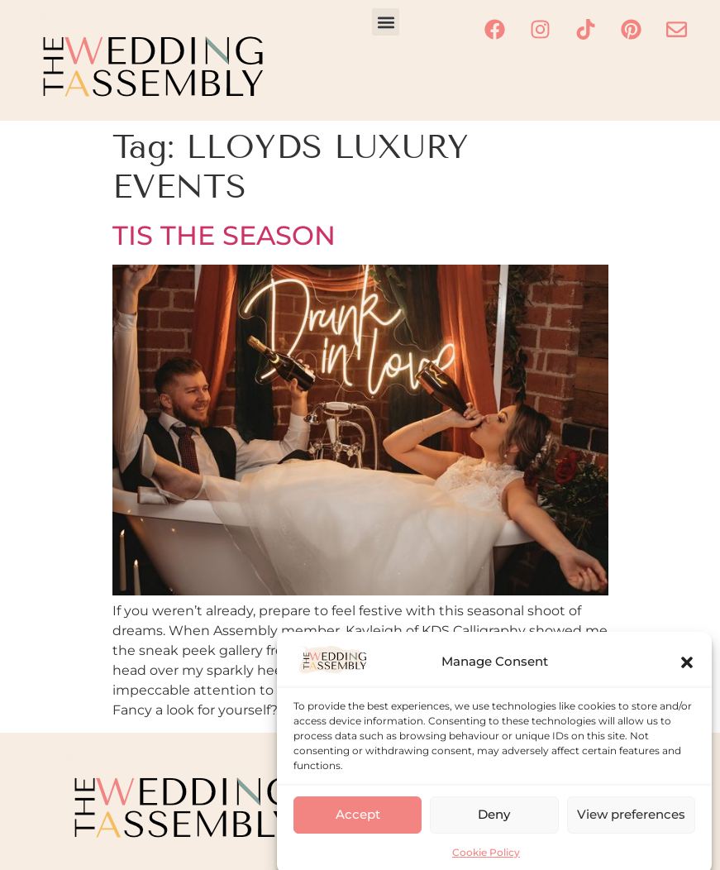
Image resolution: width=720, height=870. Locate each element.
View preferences (631, 825)
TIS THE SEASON (224, 235)
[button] (687, 672)
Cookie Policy (486, 863)
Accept (358, 825)
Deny (494, 825)
